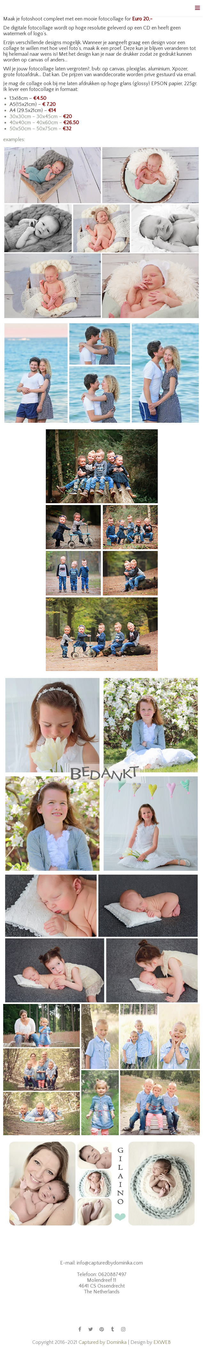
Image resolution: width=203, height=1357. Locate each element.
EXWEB (162, 1342)
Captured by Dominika (103, 1342)
